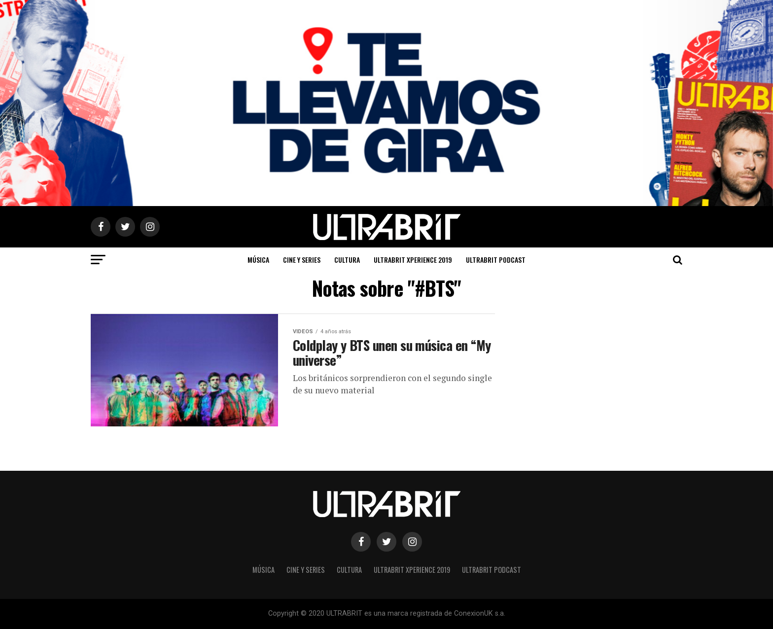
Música (258, 259)
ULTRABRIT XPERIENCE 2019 (413, 259)
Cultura (347, 259)
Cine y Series (301, 259)
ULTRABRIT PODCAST (496, 259)
